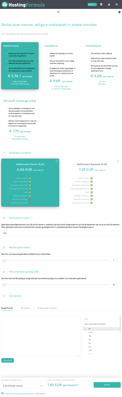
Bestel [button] (92, 4)
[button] (101, 4)
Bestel (107, 385)
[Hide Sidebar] (116, 4)
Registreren (7, 308)
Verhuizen (25, 308)
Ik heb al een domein (47, 308)
